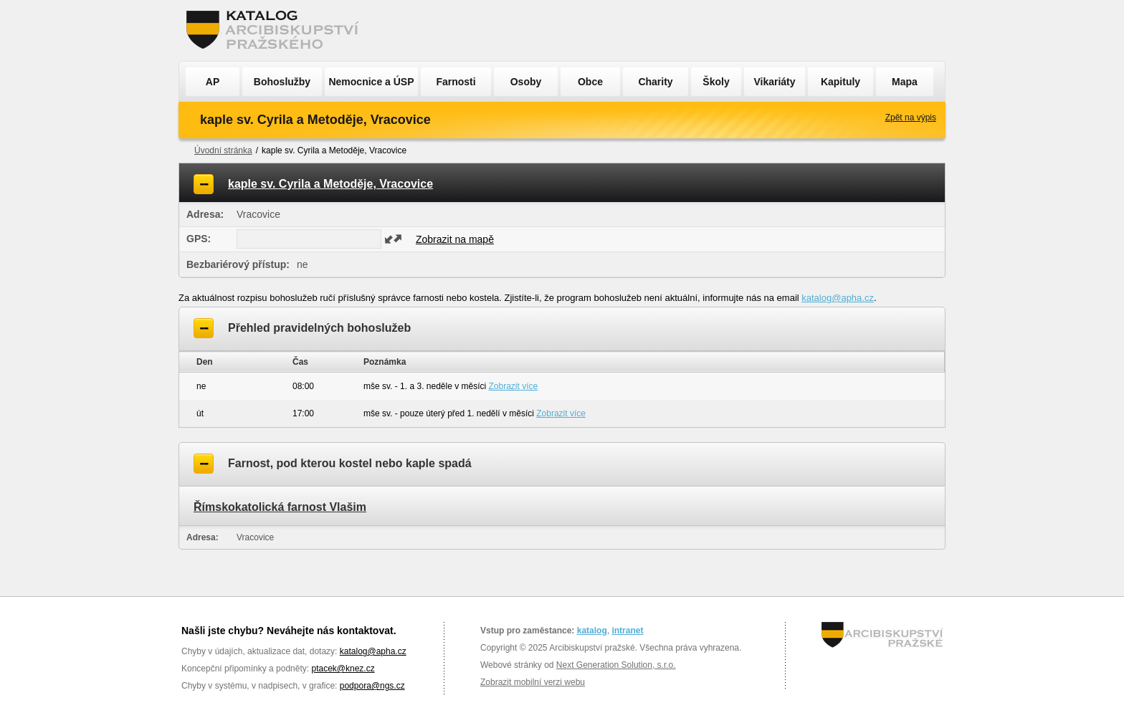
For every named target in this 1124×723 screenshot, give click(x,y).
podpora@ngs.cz (372, 686)
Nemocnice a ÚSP (371, 81)
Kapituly (840, 81)
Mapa (905, 81)
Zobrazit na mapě (455, 239)
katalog (592, 631)
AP (212, 81)
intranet (627, 631)
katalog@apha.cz (837, 297)
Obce (590, 81)
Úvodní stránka (223, 150)
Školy (715, 81)
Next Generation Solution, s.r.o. (616, 665)
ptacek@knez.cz (342, 669)
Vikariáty (774, 81)
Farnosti (455, 81)
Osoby (526, 81)
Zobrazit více (513, 386)
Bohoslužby (282, 81)
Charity (655, 81)
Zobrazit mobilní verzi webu (532, 682)
